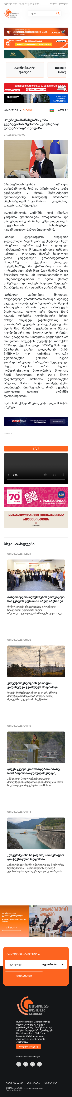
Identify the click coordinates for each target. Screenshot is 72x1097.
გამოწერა (24, 975)
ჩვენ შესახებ (10, 3)
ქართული (63, 3)
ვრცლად (11, 927)
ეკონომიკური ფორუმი (25, 70)
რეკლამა (23, 3)
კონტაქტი (34, 3)
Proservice (18, 1090)
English (53, 3)
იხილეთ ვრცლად (28, 1046)
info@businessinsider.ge (28, 1056)
